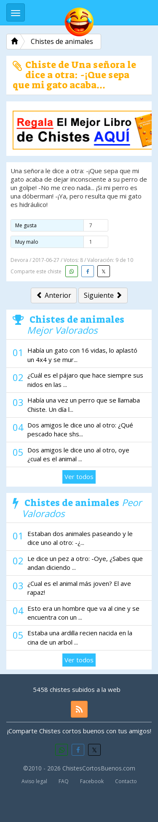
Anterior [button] (53, 295)
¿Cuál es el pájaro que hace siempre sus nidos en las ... (85, 379)
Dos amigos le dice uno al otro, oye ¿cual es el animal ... (78, 454)
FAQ (64, 781)
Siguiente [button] (103, 295)
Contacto (126, 781)
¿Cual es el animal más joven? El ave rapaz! (79, 587)
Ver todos (79, 476)
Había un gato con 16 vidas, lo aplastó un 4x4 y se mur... (82, 354)
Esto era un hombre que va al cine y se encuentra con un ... (83, 612)
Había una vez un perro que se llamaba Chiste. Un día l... (83, 404)
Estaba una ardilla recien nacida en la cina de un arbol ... (79, 637)
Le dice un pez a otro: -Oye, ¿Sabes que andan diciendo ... (85, 563)
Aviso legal (34, 781)
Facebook (92, 781)
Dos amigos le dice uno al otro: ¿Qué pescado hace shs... (80, 429)
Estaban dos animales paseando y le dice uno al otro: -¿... (80, 538)
